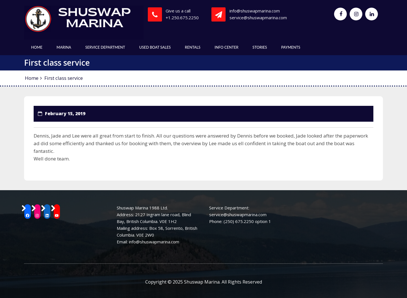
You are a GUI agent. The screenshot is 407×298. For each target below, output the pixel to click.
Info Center (226, 47)
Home (36, 47)
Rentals (192, 47)
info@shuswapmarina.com (255, 11)
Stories (259, 47)
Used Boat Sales (155, 47)
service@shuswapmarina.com (258, 17)
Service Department (105, 47)
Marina (64, 47)
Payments (290, 47)
